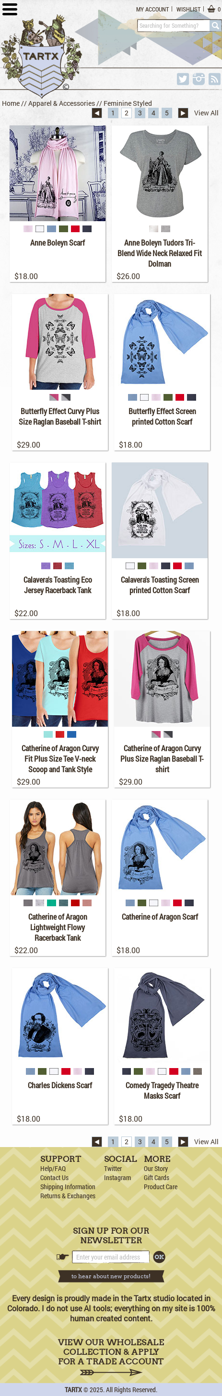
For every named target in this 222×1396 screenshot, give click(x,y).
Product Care (160, 1186)
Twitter (113, 1168)
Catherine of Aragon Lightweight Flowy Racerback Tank (57, 927)
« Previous (97, 113)
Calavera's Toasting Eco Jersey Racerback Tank (57, 584)
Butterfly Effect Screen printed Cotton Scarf (162, 416)
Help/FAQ (53, 1168)
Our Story (156, 1168)
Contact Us (54, 1177)
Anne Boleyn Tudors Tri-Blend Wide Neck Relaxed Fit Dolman (159, 253)
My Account (152, 9)
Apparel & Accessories (61, 103)
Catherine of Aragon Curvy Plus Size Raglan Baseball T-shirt (162, 758)
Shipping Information (67, 1186)
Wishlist (188, 9)
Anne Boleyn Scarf (57, 242)
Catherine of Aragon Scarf (160, 917)
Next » (183, 113)
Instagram (117, 1177)
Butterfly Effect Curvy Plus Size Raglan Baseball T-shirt (60, 416)
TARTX (73, 1389)
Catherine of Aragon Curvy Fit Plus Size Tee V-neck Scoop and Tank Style (60, 758)
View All (206, 112)
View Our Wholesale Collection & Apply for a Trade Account (111, 1357)
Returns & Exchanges (67, 1195)
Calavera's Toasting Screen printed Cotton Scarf (160, 584)
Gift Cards (156, 1177)
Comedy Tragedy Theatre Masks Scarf (162, 1090)
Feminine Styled (128, 103)
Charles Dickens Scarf (60, 1085)
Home (11, 103)
